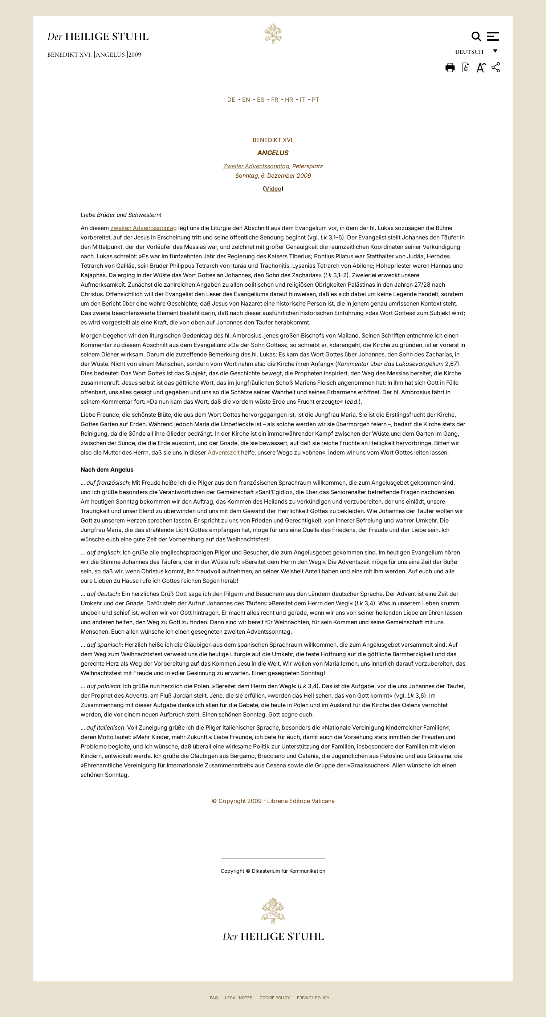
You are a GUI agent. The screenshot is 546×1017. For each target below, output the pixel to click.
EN (246, 99)
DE (231, 99)
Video (273, 188)
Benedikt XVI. (70, 54)
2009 (135, 54)
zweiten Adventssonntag (143, 227)
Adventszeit (224, 452)
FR (274, 99)
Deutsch (471, 53)
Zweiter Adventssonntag (256, 166)
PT (315, 99)
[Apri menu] (492, 36)
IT (302, 99)
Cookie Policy (275, 997)
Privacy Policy (313, 997)
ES (260, 99)
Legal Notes (238, 997)
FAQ (214, 997)
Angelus (110, 54)
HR (289, 99)
